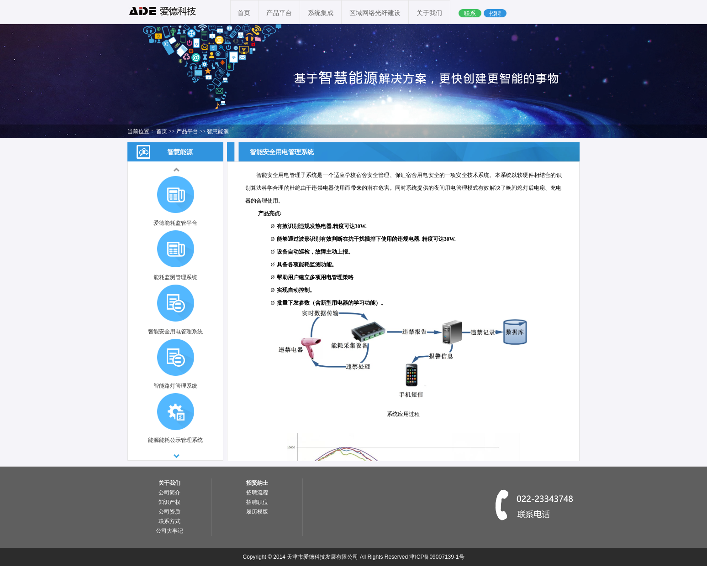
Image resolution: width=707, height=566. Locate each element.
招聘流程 (257, 492)
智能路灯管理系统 (175, 386)
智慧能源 (218, 131)
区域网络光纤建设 (375, 12)
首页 (243, 12)
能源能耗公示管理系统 (175, 440)
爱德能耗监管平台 (175, 223)
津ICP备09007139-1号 (436, 557)
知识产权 (169, 502)
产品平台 (279, 12)
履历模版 (257, 512)
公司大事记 (169, 531)
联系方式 (169, 521)
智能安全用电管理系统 (175, 331)
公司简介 (169, 492)
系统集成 (320, 12)
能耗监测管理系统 (175, 277)
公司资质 (169, 512)
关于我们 (429, 12)
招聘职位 (257, 502)
